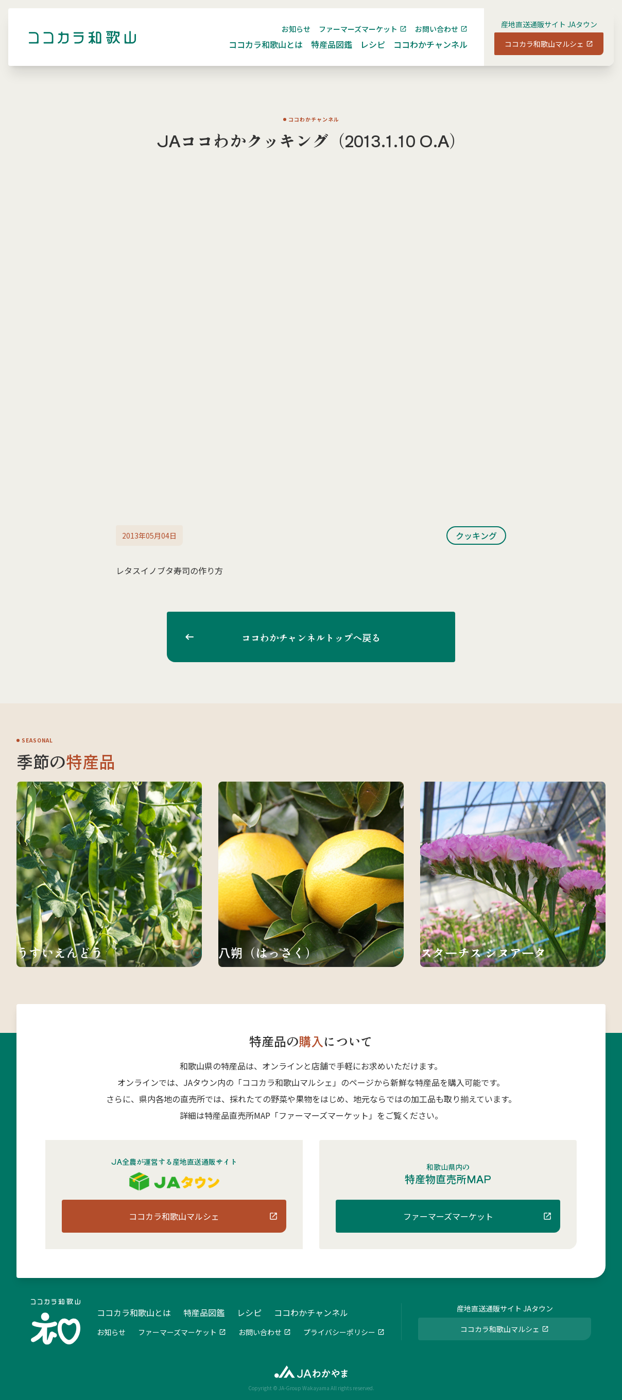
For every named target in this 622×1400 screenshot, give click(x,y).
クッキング (476, 535)
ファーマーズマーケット (349, 37)
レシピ (364, 52)
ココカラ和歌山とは (257, 52)
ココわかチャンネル (422, 52)
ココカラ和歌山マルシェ (536, 52)
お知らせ (287, 37)
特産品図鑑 (323, 52)
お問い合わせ (428, 37)
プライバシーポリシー (339, 1331)
